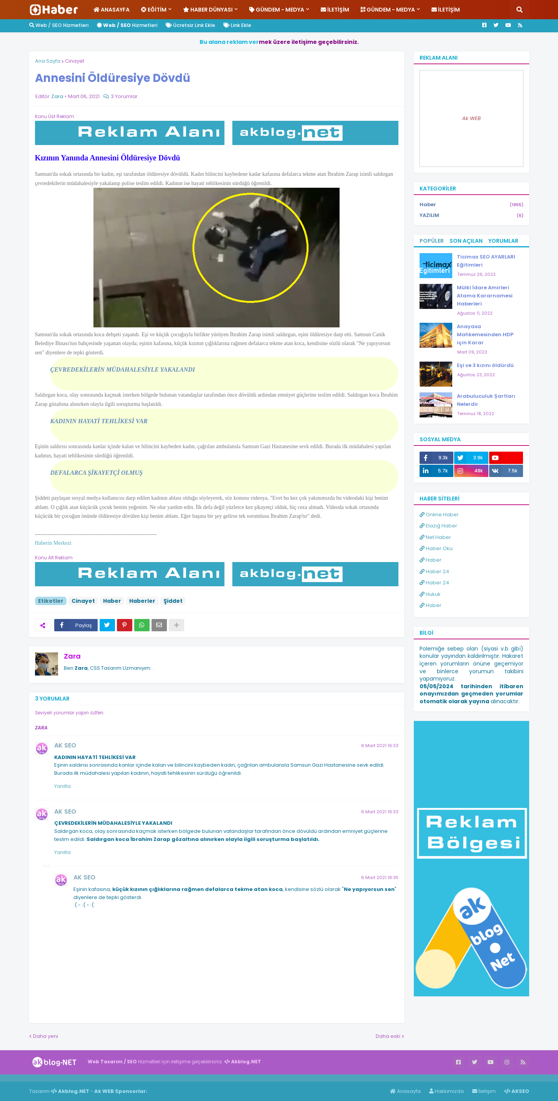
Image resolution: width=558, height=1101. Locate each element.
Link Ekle (237, 25)
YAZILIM (471, 215)
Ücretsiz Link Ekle (190, 25)
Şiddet (173, 601)
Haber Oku (436, 548)
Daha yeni (45, 1036)
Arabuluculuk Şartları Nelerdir (486, 400)
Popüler (432, 241)
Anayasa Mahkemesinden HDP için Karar (485, 334)
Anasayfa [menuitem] (111, 9)
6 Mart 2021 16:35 (379, 877)
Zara (72, 656)
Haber (112, 601)
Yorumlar (503, 241)
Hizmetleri (127, 25)
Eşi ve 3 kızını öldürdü (485, 365)
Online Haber (439, 514)
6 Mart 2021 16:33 (379, 745)
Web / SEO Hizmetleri (58, 25)
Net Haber (435, 537)
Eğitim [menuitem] (154, 9)
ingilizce (79, 1078)
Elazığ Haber (438, 525)
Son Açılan (466, 241)
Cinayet (74, 61)
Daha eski (388, 1036)
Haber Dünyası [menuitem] (208, 9)
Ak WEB (471, 118)
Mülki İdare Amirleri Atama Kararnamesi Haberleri (485, 295)
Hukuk (430, 594)
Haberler (142, 601)
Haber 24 (434, 571)
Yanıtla (62, 786)
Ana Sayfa (47, 61)
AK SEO (65, 745)
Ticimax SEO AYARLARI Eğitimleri (486, 261)
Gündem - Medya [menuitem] (276, 9)
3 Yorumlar (124, 96)
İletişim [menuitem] (335, 9)
